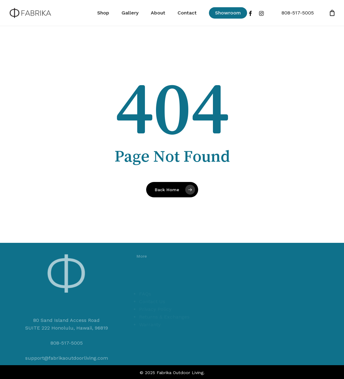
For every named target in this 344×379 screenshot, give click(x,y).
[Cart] (332, 13)
